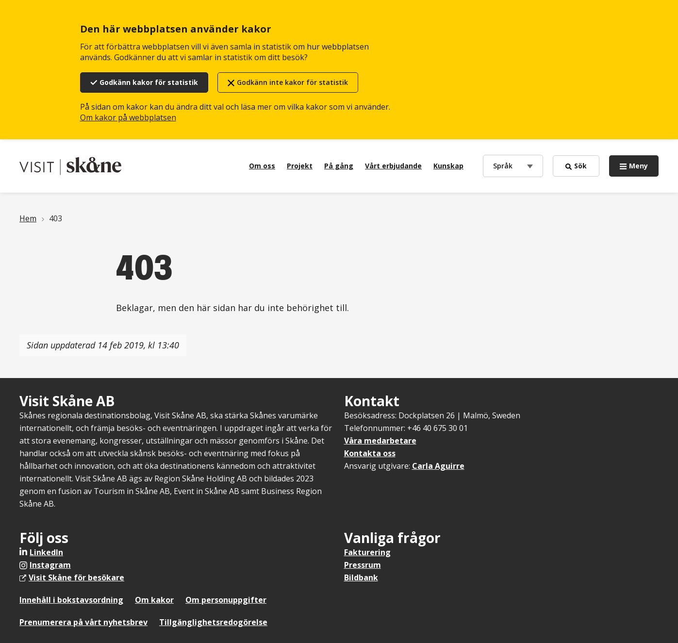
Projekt (300, 165)
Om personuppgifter (225, 599)
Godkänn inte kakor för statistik (292, 82)
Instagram (50, 565)
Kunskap (448, 165)
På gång (338, 165)
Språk (505, 165)
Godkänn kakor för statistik (148, 82)
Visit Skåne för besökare (76, 577)
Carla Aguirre (438, 466)
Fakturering (367, 552)
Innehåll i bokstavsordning (71, 599)
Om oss (262, 165)
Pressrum (362, 565)
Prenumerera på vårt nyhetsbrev (83, 622)
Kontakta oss (370, 453)
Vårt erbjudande (393, 165)
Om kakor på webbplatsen (128, 117)
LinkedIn (46, 552)
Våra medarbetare (380, 440)
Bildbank (361, 577)
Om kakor (154, 599)
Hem (27, 218)
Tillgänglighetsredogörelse (213, 622)
